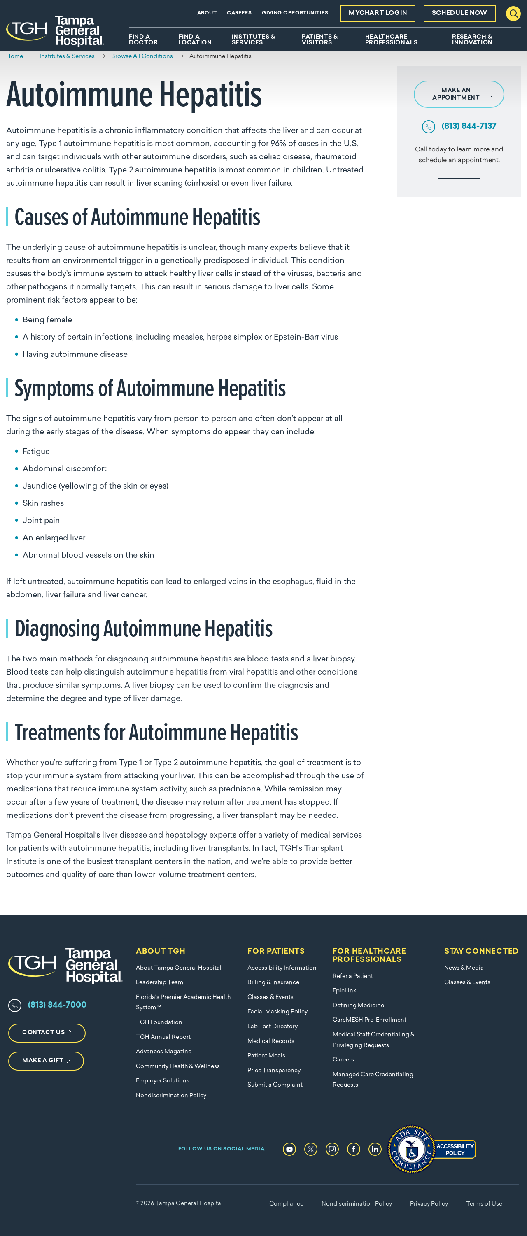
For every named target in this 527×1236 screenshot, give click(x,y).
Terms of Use (484, 1204)
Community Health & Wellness (178, 1067)
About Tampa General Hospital (179, 968)
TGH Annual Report (163, 1037)
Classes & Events (270, 997)
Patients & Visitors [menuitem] (320, 40)
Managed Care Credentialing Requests (373, 1080)
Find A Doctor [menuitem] (143, 40)
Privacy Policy (429, 1204)
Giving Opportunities (295, 13)
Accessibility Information (282, 968)
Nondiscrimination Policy (171, 1096)
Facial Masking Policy (277, 1012)
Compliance (286, 1204)
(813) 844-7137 (469, 127)
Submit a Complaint (275, 1085)
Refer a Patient (353, 976)
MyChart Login (378, 13)
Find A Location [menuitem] (195, 40)
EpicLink (345, 991)
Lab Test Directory (272, 1027)
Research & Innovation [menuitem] (472, 40)
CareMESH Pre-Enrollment (369, 1020)
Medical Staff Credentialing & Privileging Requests (374, 1040)
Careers (239, 13)
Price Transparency (274, 1071)
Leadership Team (159, 983)
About (207, 13)
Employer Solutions (162, 1081)
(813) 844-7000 (57, 1005)
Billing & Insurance (273, 983)
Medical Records (270, 1041)
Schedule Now (459, 13)
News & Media (464, 968)
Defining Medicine (358, 1006)
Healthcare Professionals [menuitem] (391, 40)
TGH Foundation (159, 1023)
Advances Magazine (163, 1052)
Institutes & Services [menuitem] (253, 40)
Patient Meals (266, 1056)
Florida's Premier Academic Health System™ (183, 1002)
